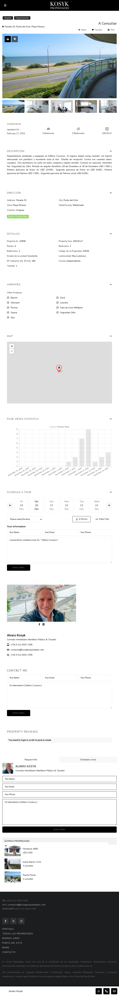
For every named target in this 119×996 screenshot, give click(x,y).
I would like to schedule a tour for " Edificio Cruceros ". (59, 550)
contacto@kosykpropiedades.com (27, 649)
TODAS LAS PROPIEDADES (17, 933)
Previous (10, 505)
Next (109, 505)
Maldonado (78, 205)
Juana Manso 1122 (32, 861)
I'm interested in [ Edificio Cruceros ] (59, 695)
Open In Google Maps (18, 216)
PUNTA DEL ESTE (12, 942)
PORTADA (8, 929)
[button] (59, 369)
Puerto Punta (29, 875)
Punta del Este (23, 26)
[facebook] (5, 921)
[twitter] (13, 921)
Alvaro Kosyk (16, 635)
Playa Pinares (38, 26)
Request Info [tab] (31, 759)
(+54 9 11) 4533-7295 (21, 644)
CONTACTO (9, 952)
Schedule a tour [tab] (88, 759)
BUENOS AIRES (11, 938)
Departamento (22, 18)
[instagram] (21, 921)
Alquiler (7, 18)
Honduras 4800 (30, 848)
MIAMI (5, 947)
